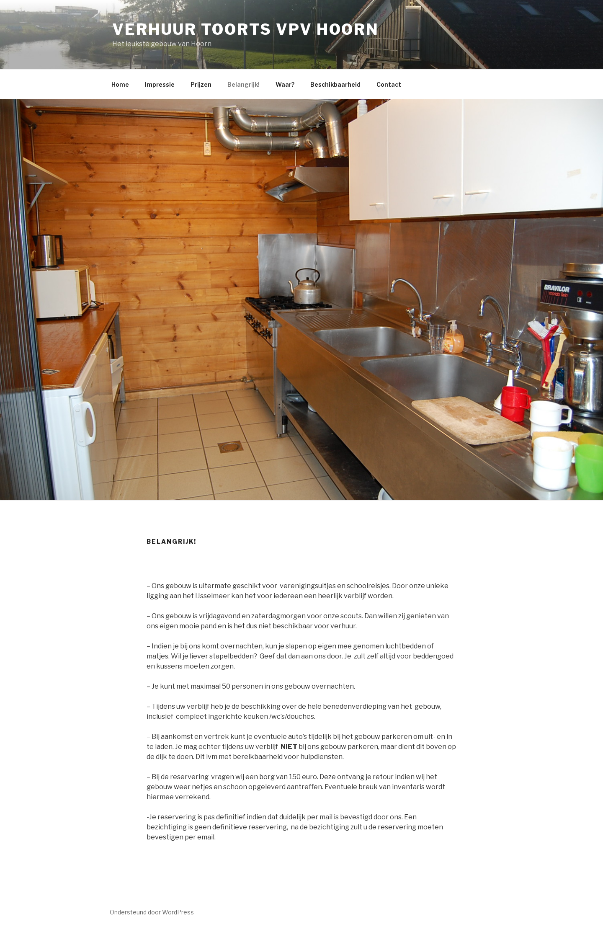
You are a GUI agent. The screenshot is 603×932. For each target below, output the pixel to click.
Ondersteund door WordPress (152, 912)
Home (120, 84)
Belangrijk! (243, 84)
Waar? (285, 84)
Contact (388, 84)
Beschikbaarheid (335, 84)
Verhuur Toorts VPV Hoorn (245, 29)
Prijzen (201, 84)
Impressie (160, 84)
